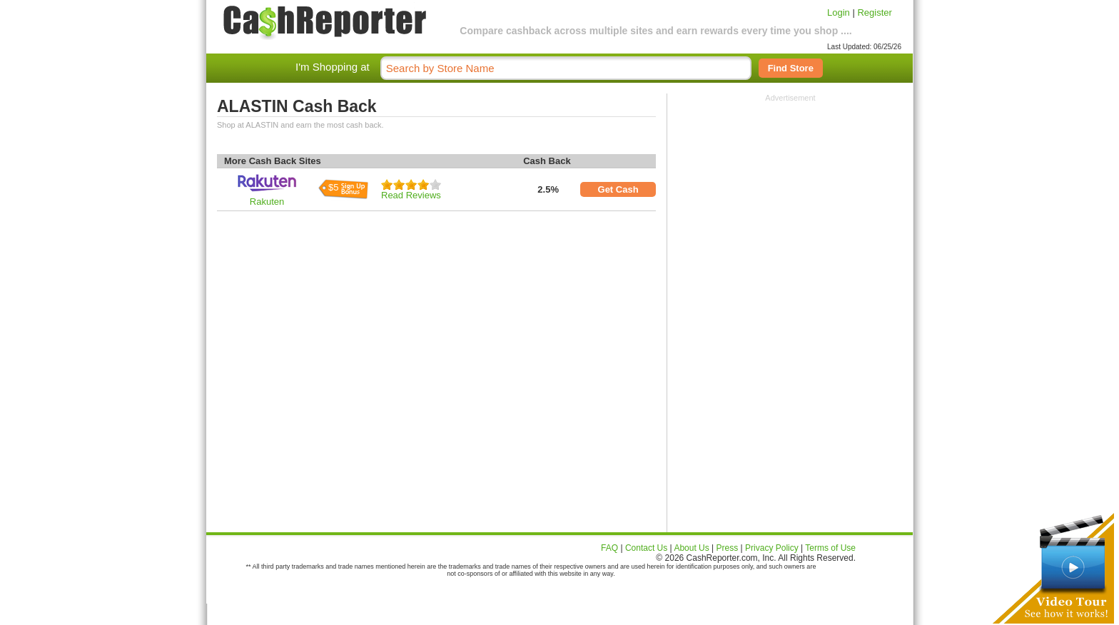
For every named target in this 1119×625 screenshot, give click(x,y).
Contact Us (646, 548)
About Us (691, 548)
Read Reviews (411, 195)
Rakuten (267, 201)
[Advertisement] (791, 191)
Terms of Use (830, 548)
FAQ (609, 548)
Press (728, 548)
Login (838, 12)
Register (874, 12)
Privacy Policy (772, 548)
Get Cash (618, 189)
